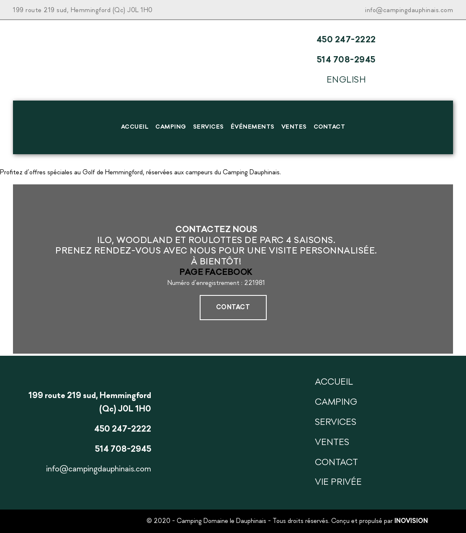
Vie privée (338, 482)
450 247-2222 (346, 40)
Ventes (294, 127)
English (346, 80)
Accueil (135, 127)
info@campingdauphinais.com (409, 10)
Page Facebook (216, 272)
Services (208, 127)
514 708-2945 (346, 60)
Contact (329, 127)
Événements (253, 127)
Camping (170, 127)
